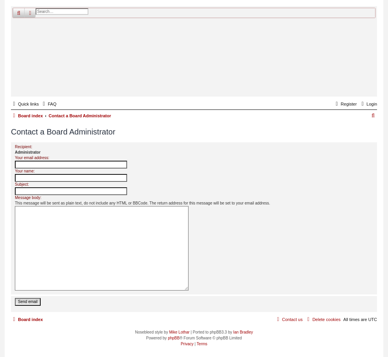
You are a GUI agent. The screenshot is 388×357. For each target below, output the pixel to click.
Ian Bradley (243, 332)
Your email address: (32, 158)
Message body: (28, 198)
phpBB (174, 338)
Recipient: (23, 147)
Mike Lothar (179, 332)
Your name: (25, 171)
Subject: (22, 184)
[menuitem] (48, 104)
